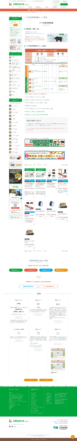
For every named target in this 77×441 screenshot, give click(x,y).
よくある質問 (48, 396)
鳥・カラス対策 (34, 411)
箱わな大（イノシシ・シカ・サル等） (16, 400)
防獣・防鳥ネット (12, 403)
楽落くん (11, 29)
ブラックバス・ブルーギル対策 (36, 413)
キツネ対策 (33, 404)
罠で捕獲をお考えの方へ (59, 400)
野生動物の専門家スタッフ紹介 (60, 394)
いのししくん (12, 32)
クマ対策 (32, 398)
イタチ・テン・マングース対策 (36, 407)
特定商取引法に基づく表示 (60, 402)
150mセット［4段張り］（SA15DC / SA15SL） (36, 111)
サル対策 (32, 397)
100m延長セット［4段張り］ (31, 105)
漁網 (10, 408)
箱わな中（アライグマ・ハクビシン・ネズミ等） (18, 401)
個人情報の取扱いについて (60, 403)
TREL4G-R (17, 32)
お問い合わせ (48, 402)
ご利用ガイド (48, 393)
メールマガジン (49, 403)
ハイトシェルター (17, 29)
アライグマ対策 (34, 395)
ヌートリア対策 (34, 408)
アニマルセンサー (13, 35)
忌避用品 (10, 407)
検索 (15, 25)
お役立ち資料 (48, 399)
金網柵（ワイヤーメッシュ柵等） (15, 398)
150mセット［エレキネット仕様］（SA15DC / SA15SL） (38, 114)
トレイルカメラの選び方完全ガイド (61, 393)
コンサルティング (58, 397)
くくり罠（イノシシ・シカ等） (14, 404)
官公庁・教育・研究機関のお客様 (61, 399)
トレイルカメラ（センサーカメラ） (15, 394)
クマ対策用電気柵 (26, 12)
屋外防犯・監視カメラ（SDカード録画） (16, 395)
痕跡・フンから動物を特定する (60, 396)
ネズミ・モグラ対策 (34, 410)
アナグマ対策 (33, 403)
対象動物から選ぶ (15, 12)
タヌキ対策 (33, 401)
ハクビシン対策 (34, 400)
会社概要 (47, 397)
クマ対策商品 (21, 12)
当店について (48, 394)
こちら (64, 123)
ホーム (11, 12)
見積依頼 (47, 400)
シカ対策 (32, 394)
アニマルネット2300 (13, 34)
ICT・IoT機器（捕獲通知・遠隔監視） (16, 397)
